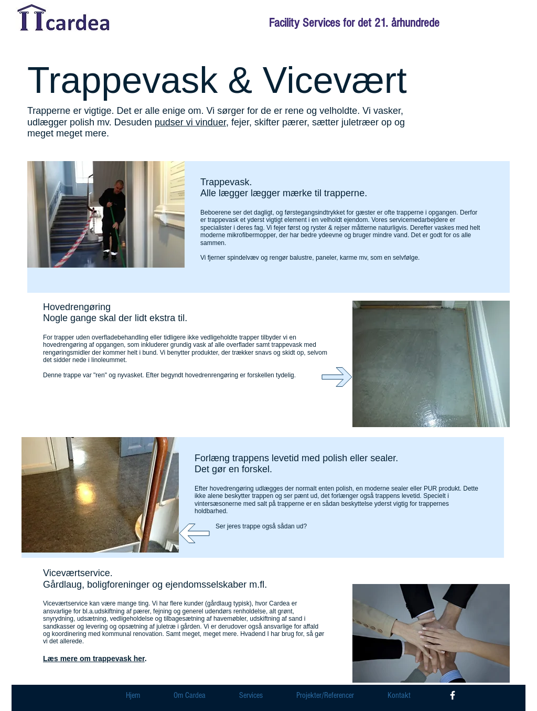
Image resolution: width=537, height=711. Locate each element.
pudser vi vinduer (190, 122)
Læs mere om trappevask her (94, 658)
